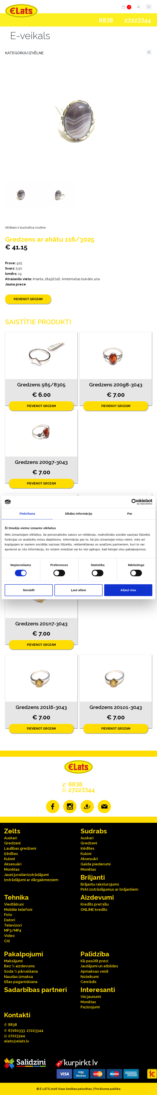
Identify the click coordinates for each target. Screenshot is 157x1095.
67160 (16, 1030)
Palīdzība (95, 954)
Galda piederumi (96, 864)
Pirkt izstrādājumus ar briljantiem (109, 889)
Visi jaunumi (91, 996)
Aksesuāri (12, 864)
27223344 (35, 1030)
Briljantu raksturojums (100, 884)
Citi (7, 941)
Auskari (10, 838)
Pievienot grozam (28, 299)
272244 (137, 20)
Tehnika (16, 897)
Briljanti (93, 877)
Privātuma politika (107, 1089)
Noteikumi (90, 976)
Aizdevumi (97, 897)
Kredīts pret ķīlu (95, 904)
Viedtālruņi (14, 904)
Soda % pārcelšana (21, 971)
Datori (9, 920)
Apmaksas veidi (94, 971)
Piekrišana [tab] (27, 513)
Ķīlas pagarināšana (21, 982)
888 (106, 20)
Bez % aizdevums (19, 966)
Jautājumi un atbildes (99, 966)
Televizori (13, 925)
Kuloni (9, 859)
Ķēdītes (11, 854)
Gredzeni (12, 843)
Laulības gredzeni (20, 848)
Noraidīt (29, 590)
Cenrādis (88, 982)
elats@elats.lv (16, 1041)
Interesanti (98, 989)
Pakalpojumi (23, 954)
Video (9, 936)
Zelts (12, 831)
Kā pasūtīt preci (94, 961)
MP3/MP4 (12, 930)
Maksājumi (13, 961)
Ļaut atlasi (78, 590)
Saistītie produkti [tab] (38, 322)
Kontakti (17, 1015)
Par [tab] (129, 513)
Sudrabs (94, 831)
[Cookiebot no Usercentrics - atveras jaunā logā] (134, 502)
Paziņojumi (90, 1007)
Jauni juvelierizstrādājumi (26, 875)
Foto (8, 914)
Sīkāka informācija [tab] (78, 513)
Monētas (12, 869)
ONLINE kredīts (94, 909)
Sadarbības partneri (35, 989)
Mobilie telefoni (18, 909)
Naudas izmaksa (18, 976)
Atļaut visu (128, 590)
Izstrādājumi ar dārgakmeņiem (31, 880)
